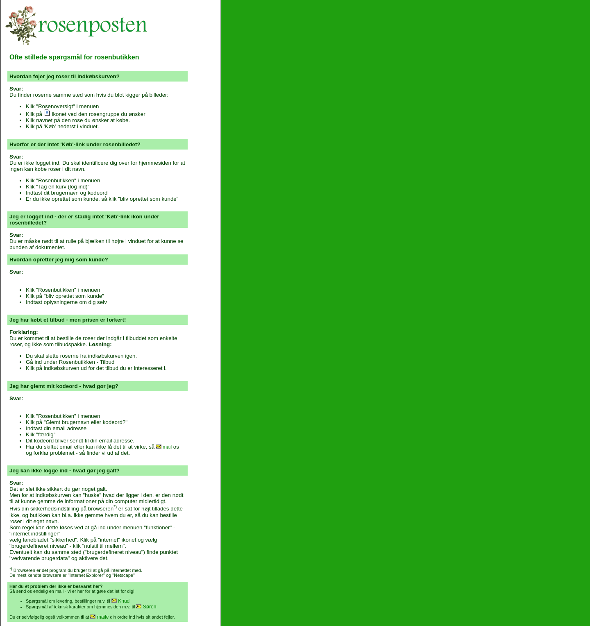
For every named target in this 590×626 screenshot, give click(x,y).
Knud (120, 601)
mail (164, 447)
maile (99, 617)
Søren (146, 607)
